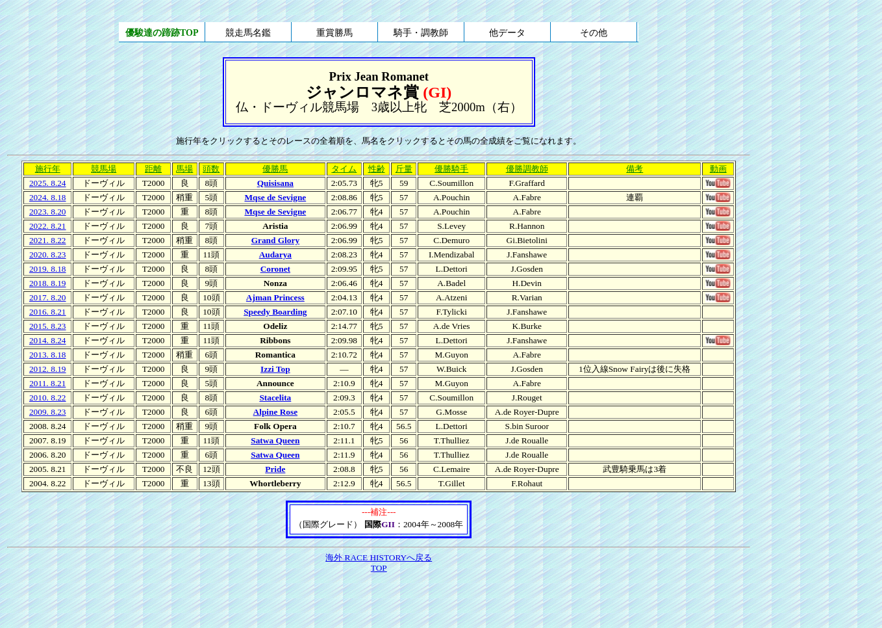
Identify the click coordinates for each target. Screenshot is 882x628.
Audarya (275, 254)
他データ (507, 33)
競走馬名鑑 (248, 33)
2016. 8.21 (47, 312)
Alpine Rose (275, 412)
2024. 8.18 (47, 197)
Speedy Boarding (275, 312)
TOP (379, 568)
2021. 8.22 (47, 240)
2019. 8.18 (47, 269)
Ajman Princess (275, 297)
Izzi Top (275, 369)
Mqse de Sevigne (275, 197)
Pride (275, 469)
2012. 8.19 (47, 369)
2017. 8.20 (47, 297)
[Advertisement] (378, 601)
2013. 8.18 (47, 355)
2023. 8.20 (47, 211)
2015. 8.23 (47, 326)
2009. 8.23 (47, 412)
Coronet (275, 269)
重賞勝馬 (334, 33)
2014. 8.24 (47, 340)
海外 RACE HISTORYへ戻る (378, 557)
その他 (593, 33)
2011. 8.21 (47, 383)
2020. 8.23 (47, 254)
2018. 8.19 (47, 283)
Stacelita (275, 397)
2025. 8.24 (47, 183)
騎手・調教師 (421, 33)
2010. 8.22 (47, 397)
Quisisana (275, 183)
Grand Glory (275, 240)
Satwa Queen (275, 440)
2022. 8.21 (47, 226)
